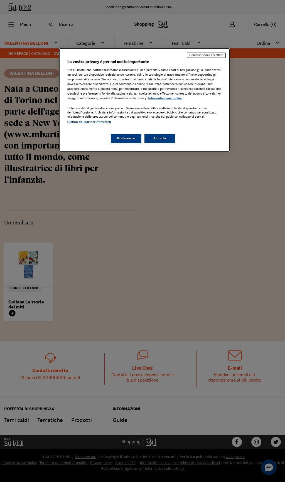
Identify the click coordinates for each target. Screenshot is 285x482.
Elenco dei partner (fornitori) (89, 121)
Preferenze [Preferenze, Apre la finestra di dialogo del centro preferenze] (126, 138)
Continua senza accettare (206, 55)
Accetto (159, 138)
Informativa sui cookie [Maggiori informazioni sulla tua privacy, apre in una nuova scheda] (165, 98)
